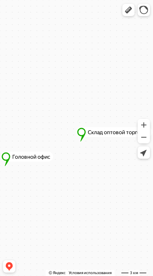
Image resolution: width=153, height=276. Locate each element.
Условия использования (90, 273)
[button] (128, 10)
